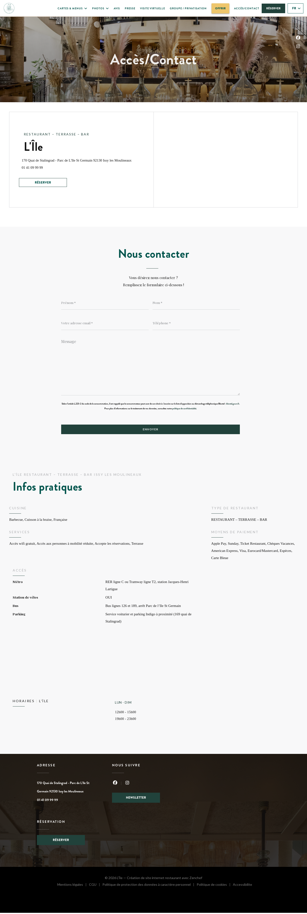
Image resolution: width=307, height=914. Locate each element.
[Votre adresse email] (105, 323)
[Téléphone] (196, 323)
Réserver (273, 8)
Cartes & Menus (72, 8)
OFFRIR (222, 8)
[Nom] (196, 303)
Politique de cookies (215, 886)
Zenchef (195, 879)
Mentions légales (73, 886)
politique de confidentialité (184, 409)
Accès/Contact (246, 8)
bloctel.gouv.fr (232, 404)
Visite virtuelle (152, 8)
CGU (95, 886)
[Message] (150, 366)
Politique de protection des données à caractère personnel (148, 886)
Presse (130, 8)
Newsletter (136, 798)
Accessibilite (242, 886)
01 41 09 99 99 (34, 167)
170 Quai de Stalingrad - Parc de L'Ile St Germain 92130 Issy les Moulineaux (88, 159)
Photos (100, 8)
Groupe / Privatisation (188, 8)
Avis (117, 8)
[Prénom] (105, 303)
